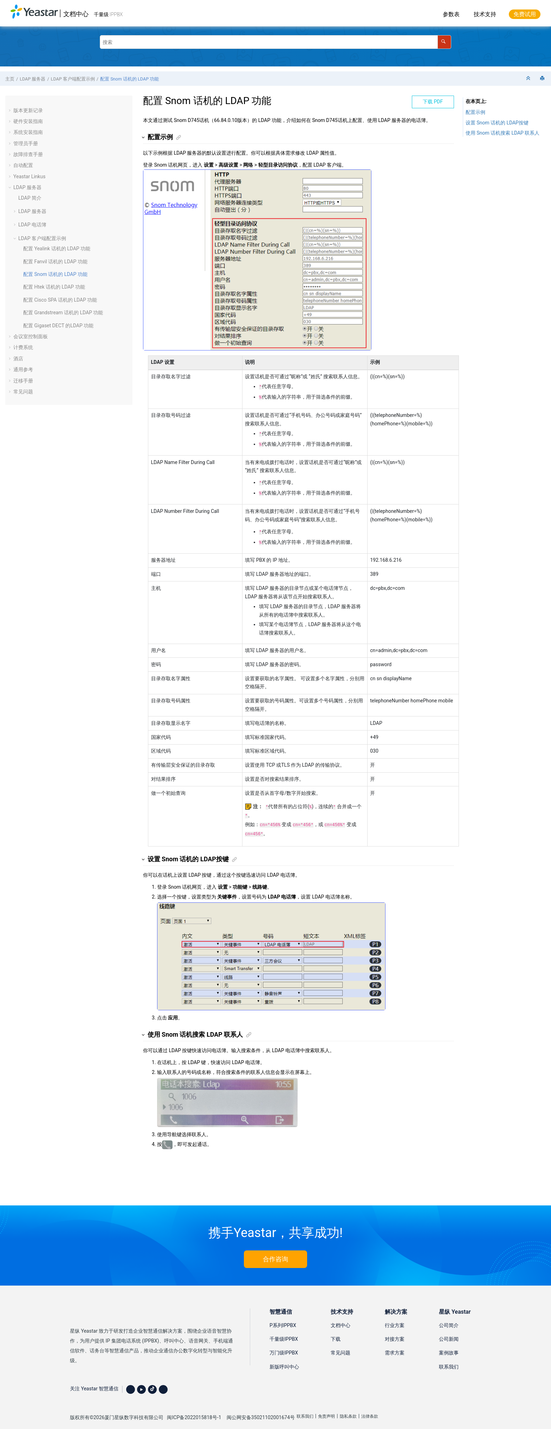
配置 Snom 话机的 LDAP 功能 (129, 79)
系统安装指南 (28, 132)
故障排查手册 (28, 154)
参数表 (451, 14)
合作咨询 (275, 1250)
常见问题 (23, 391)
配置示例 (475, 112)
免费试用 (524, 14)
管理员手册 (25, 143)
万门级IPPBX (284, 1344)
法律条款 (369, 1407)
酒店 (18, 358)
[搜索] (444, 42)
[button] (10, 110)
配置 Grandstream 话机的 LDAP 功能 (63, 312)
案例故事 (449, 1344)
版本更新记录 (28, 110)
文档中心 (76, 14)
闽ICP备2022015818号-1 (194, 1409)
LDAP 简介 (29, 198)
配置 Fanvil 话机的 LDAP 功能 (55, 261)
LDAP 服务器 (32, 79)
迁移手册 (23, 381)
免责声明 (326, 1407)
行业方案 (394, 1317)
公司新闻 (449, 1330)
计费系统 (23, 347)
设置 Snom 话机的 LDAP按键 (497, 122)
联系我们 (449, 1358)
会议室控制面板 (30, 336)
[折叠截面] (528, 78)
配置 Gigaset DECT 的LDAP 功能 (58, 325)
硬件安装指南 (28, 121)
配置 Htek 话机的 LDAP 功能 (54, 287)
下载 (336, 1330)
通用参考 (23, 369)
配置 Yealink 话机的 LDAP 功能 (56, 248)
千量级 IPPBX (108, 14)
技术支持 (485, 14)
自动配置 (23, 165)
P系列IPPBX (283, 1317)
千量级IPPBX (284, 1330)
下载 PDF (433, 101)
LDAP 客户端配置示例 (73, 79)
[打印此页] (542, 78)
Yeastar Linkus (29, 176)
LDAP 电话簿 (32, 224)
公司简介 (449, 1317)
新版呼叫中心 (284, 1358)
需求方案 (394, 1344)
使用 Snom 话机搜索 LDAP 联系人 (503, 133)
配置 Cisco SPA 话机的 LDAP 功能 (60, 300)
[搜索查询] (275, 42)
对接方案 (394, 1330)
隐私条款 (348, 1407)
